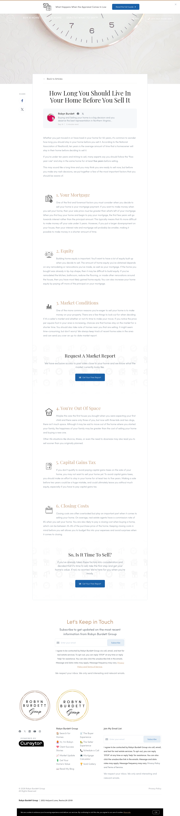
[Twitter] (25, 731)
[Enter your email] (83, 642)
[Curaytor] (31, 745)
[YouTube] (35, 731)
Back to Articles (54, 78)
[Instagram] (40, 731)
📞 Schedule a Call (89, 750)
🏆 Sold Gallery (88, 763)
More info (127, 812)
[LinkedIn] (30, 731)
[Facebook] (20, 731)
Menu (135, 19)
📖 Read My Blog (65, 768)
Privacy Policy (155, 788)
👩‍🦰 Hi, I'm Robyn (64, 741)
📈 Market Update (65, 755)
